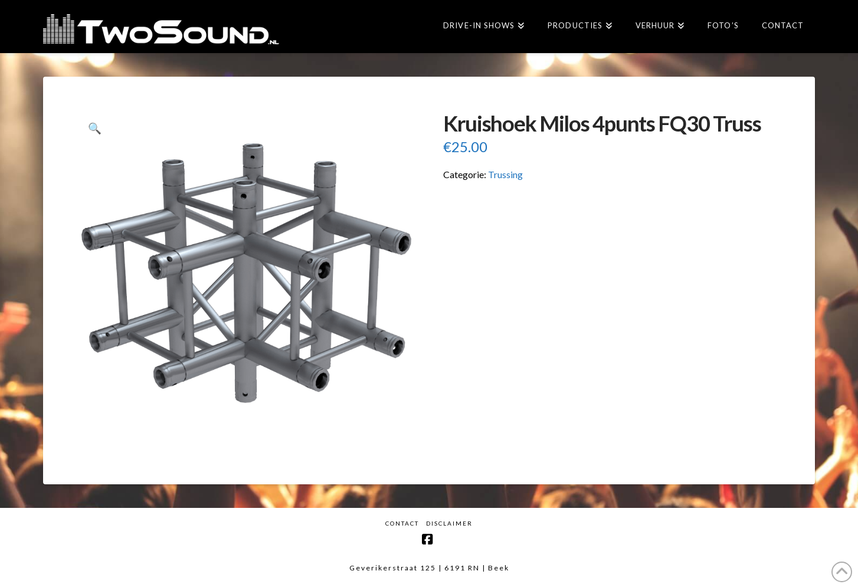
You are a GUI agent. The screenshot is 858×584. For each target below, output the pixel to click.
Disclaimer (449, 523)
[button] (94, 128)
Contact (402, 523)
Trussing (505, 174)
